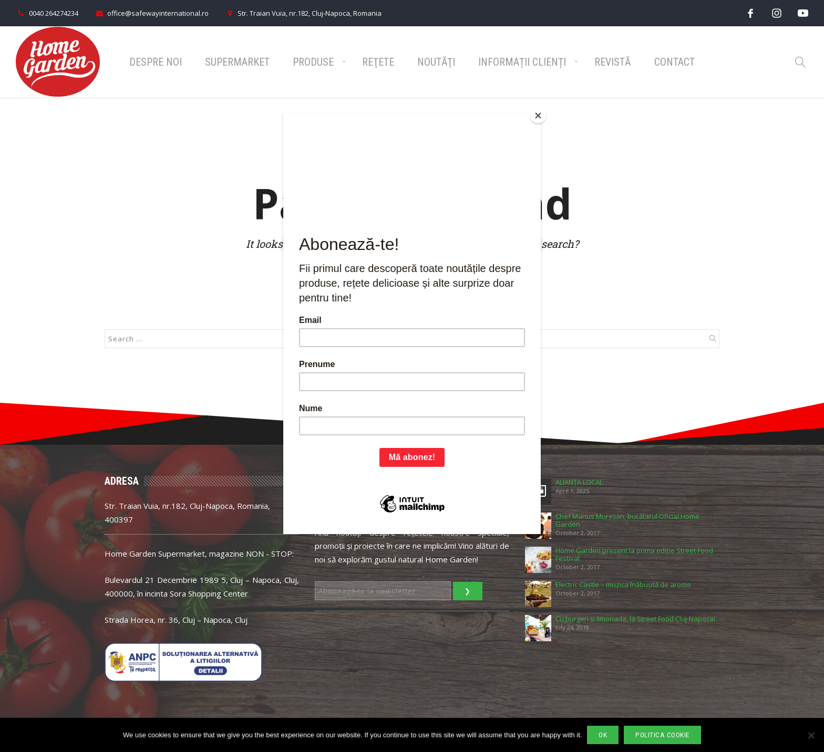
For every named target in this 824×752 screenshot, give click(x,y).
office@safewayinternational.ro (151, 13)
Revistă (612, 62)
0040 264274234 (47, 13)
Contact (674, 62)
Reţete (378, 62)
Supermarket (237, 62)
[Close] (538, 115)
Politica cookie (662, 735)
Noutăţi (436, 62)
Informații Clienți (522, 62)
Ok (603, 735)
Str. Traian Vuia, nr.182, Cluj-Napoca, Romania (303, 13)
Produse (313, 62)
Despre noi (155, 62)
